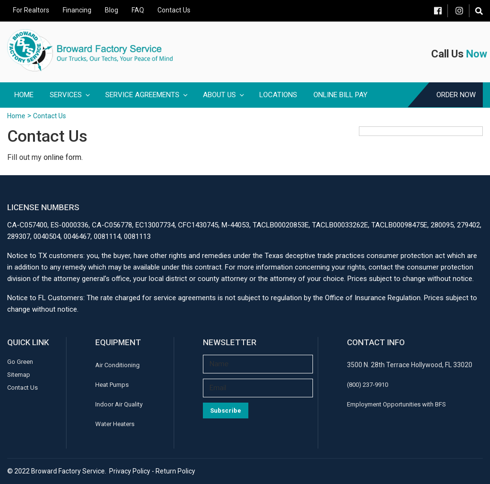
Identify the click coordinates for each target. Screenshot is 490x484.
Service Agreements (147, 94)
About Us (224, 94)
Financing (77, 10)
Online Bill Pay (340, 94)
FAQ (138, 10)
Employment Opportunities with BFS (396, 404)
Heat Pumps (112, 384)
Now (476, 54)
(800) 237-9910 (367, 384)
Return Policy (175, 471)
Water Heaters (114, 424)
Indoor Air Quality (119, 404)
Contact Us (173, 10)
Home (23, 94)
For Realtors (31, 10)
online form (62, 157)
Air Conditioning (117, 365)
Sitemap (18, 374)
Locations (278, 94)
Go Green (20, 361)
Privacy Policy (129, 471)
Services (70, 94)
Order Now (456, 94)
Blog (111, 10)
